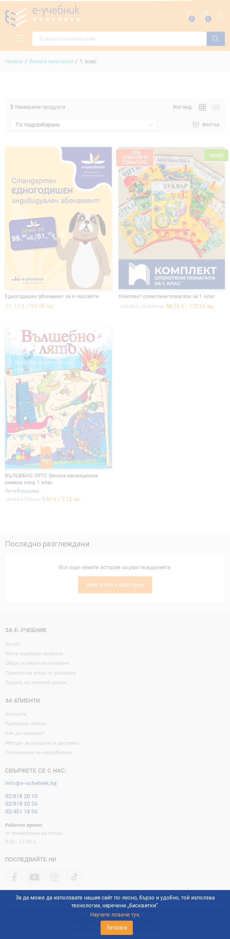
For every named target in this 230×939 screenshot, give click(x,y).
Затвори (116, 927)
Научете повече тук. (115, 914)
